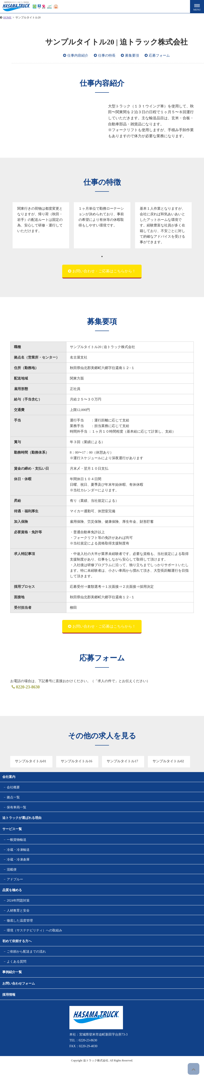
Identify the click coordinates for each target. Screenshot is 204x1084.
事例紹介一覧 (12, 991)
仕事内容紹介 (77, 55)
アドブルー (15, 889)
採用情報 (8, 1013)
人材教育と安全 (18, 923)
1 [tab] (102, 256)
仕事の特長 (107, 55)
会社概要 (13, 788)
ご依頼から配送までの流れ (26, 968)
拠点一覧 (13, 799)
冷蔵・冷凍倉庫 (18, 867)
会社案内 (8, 777)
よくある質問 (16, 979)
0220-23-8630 (24, 687)
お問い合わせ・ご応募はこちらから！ (104, 271)
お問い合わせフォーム (18, 1002)
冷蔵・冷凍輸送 (18, 856)
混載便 (12, 878)
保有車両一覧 (16, 810)
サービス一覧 (12, 833)
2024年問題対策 (18, 912)
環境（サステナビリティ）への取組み (34, 946)
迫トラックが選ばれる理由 (21, 822)
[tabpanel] (41, 225)
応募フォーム (159, 55)
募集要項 (132, 55)
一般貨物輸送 (16, 844)
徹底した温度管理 (20, 934)
